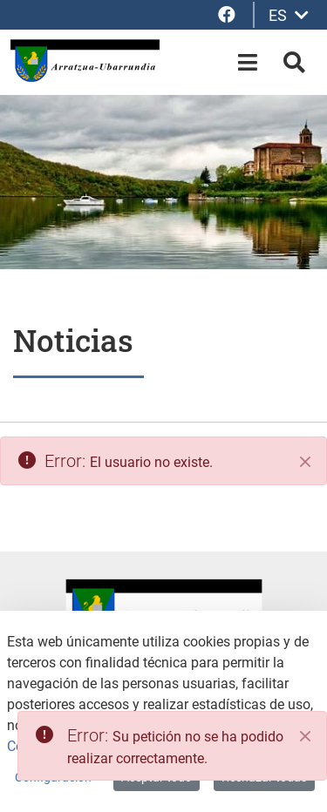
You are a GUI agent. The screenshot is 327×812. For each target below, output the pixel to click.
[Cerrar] (305, 462)
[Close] (305, 736)
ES (289, 15)
